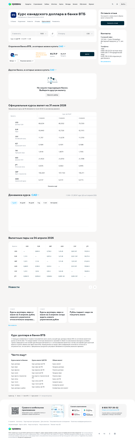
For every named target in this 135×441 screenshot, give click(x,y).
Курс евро (14, 367)
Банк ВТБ (26, 395)
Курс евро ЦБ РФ (37, 367)
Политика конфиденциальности (81, 421)
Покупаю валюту (27, 61)
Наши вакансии (44, 424)
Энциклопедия (13, 424)
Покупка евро (56, 376)
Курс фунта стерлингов (18, 376)
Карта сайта (23, 424)
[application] (52, 219)
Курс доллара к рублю (18, 388)
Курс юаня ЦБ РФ (37, 373)
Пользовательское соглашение (60, 421)
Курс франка (15, 370)
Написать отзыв (112, 23)
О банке (13, 21)
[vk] (104, 434)
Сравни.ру (11, 395)
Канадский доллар (47, 395)
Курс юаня (14, 373)
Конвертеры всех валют (60, 388)
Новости (30, 21)
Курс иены (14, 379)
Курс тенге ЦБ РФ (37, 384)
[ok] (110, 434)
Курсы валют (46, 21)
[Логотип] (14, 429)
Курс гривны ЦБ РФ (38, 387)
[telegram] (99, 434)
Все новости (12, 325)
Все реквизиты (106, 61)
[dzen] (115, 434)
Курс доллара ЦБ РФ (38, 364)
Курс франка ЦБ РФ (38, 370)
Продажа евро (57, 373)
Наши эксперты (33, 424)
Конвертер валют (58, 385)
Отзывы (37, 21)
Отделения (21, 21)
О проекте (11, 421)
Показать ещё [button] (52, 186)
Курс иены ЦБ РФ (37, 381)
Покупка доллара (57, 370)
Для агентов (45, 421)
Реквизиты (56, 21)
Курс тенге (14, 382)
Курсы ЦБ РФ (56, 379)
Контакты (19, 421)
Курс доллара (15, 364)
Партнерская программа (32, 421)
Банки (19, 395)
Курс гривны (15, 385)
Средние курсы (57, 382)
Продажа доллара (58, 367)
